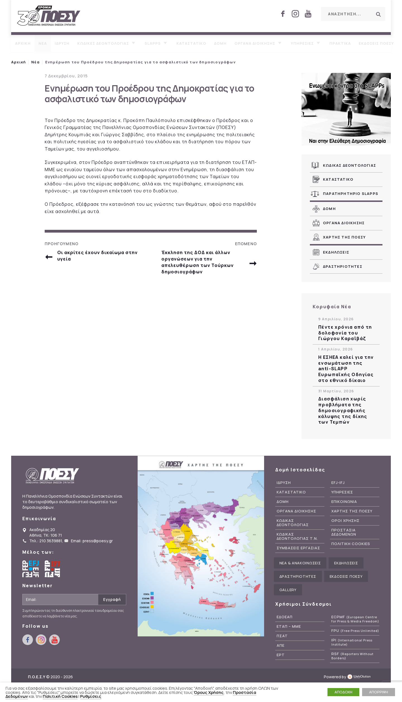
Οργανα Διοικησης (344, 222)
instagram (295, 13)
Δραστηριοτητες (342, 266)
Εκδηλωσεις (336, 252)
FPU (355, 631)
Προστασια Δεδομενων (343, 532)
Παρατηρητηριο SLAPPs (350, 193)
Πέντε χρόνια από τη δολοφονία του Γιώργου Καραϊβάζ (345, 333)
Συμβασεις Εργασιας (298, 548)
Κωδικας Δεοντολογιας (349, 165)
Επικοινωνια (344, 502)
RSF (352, 656)
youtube (308, 13)
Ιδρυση (62, 43)
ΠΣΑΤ (282, 636)
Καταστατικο (191, 43)
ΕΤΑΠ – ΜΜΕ (289, 626)
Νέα (35, 62)
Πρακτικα (340, 43)
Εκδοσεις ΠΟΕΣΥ (376, 43)
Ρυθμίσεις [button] (90, 696)
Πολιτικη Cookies (350, 544)
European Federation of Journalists (30, 568)
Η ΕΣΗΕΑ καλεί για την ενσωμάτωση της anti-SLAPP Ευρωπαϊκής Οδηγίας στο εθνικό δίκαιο (346, 368)
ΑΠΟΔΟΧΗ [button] (343, 691)
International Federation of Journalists (53, 568)
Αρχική (18, 62)
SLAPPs (153, 43)
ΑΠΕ (280, 645)
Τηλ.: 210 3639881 (45, 540)
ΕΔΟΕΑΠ (285, 617)
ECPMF (355, 619)
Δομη (220, 43)
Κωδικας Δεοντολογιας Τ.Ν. (297, 536)
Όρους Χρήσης (209, 692)
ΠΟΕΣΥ (49, 16)
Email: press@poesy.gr (92, 540)
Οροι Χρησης (345, 521)
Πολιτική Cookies (60, 696)
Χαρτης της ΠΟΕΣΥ (344, 237)
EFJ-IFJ (338, 483)
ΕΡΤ (281, 655)
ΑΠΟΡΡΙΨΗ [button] (378, 691)
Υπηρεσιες (302, 43)
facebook (283, 13)
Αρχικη (23, 43)
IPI (351, 642)
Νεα (43, 43)
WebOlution (360, 676)
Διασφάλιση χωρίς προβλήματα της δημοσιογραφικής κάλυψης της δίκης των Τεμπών (342, 410)
